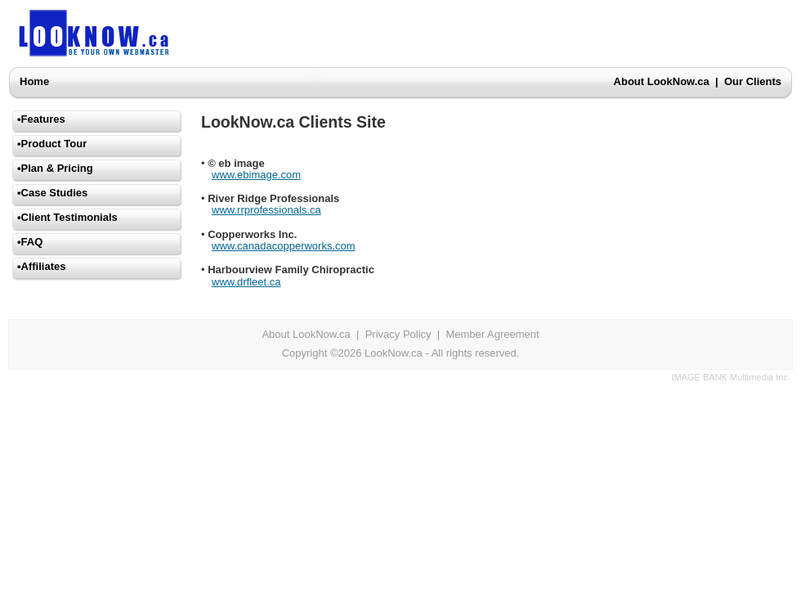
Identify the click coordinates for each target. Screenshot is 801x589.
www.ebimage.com (256, 175)
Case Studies (54, 193)
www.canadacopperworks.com (284, 246)
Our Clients (752, 81)
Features (43, 119)
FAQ (32, 242)
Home (34, 81)
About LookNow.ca (661, 81)
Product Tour (54, 143)
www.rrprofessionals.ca (266, 210)
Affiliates (43, 266)
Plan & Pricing (57, 168)
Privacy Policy (398, 334)
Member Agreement (492, 334)
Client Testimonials (69, 217)
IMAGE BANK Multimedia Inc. (731, 377)
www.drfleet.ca (246, 282)
